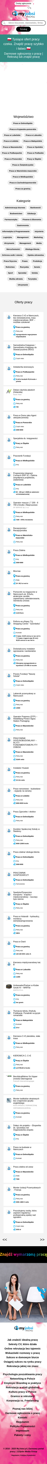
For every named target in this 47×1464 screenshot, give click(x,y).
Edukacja (31, 213)
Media (39, 243)
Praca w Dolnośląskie (22, 123)
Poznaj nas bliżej (23, 1408)
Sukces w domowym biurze (22, 1357)
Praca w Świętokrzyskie (22, 165)
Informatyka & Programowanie (16, 231)
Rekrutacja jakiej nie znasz (22, 1366)
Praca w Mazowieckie (12, 147)
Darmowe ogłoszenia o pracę (22, 1413)
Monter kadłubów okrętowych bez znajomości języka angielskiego (26, 1101)
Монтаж (17, 571)
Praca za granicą (22, 189)
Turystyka (32, 279)
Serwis (37, 267)
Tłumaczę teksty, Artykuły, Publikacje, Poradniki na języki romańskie (26, 1013)
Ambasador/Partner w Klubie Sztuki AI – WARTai (26, 986)
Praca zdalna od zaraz (23, 1167)
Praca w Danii (19, 942)
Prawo (25, 261)
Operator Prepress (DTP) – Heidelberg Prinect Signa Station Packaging (25, 719)
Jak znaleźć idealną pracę (22, 1339)
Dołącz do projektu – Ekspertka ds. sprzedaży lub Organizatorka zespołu (27, 1127)
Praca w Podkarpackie (12, 153)
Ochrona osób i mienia (12, 255)
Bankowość (35, 208)
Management (23, 237)
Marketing (38, 237)
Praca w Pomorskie (13, 159)
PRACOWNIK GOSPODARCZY (21, 874)
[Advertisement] (23, 87)
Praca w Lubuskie (34, 135)
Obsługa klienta (32, 249)
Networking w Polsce (22, 1378)
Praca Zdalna (19, 550)
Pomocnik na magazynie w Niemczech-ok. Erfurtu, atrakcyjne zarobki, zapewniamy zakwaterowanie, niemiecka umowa (26, 596)
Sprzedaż (22, 273)
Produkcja (37, 261)
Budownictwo (16, 213)
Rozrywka (24, 267)
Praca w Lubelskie (12, 135)
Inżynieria (39, 231)
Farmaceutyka (11, 219)
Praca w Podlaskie (35, 153)
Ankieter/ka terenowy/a (23, 367)
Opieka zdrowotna (36, 255)
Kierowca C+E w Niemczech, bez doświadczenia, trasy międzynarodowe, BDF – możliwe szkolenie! (26, 319)
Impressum (22, 1430)
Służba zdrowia (16, 279)
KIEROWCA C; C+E (22, 1056)
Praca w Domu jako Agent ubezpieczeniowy (24, 416)
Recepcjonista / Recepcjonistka (20, 529)
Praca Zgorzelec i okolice (24, 812)
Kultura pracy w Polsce (22, 1391)
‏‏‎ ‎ (26, 8)
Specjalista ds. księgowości (25, 438)
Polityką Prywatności (27, 1455)
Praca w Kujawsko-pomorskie (23, 129)
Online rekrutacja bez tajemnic (23, 1348)
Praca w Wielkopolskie (23, 177)
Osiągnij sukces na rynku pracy (22, 1361)
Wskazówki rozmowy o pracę (22, 1353)
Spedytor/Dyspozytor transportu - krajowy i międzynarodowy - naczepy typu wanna (25, 895)
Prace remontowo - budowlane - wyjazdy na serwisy (26, 790)
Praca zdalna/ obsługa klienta (26, 852)
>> (42, 1239)
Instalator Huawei (21, 768)
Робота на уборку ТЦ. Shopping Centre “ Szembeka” (26, 622)
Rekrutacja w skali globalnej (22, 1387)
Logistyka (7, 237)
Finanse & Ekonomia (32, 219)
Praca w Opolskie (35, 147)
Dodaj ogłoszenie (23, 3)
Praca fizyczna (10, 261)
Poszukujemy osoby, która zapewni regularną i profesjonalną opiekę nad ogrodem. (25, 1214)
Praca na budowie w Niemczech (22, 1148)
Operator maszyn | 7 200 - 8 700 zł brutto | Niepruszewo (25, 504)
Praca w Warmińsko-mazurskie (23, 171)
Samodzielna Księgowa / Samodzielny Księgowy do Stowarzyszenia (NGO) (25, 347)
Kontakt (22, 1417)
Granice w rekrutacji (22, 1396)
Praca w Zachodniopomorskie (23, 183)
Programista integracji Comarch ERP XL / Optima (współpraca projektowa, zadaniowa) (25, 476)
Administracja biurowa (15, 208)
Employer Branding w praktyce (22, 1383)
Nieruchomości (13, 249)
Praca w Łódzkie (11, 141)
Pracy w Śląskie (34, 159)
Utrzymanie (9, 243)
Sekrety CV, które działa (23, 1344)
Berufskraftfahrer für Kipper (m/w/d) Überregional (25, 1077)
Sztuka (35, 273)
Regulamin (22, 1422)
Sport (10, 273)
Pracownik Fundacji (22, 456)
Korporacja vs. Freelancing (23, 1400)
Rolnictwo (10, 267)
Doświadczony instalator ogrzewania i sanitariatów (24, 650)
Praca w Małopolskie (33, 141)
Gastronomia (23, 225)
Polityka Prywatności (22, 1426)
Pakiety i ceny (22, 1435)
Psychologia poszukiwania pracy (22, 1374)
